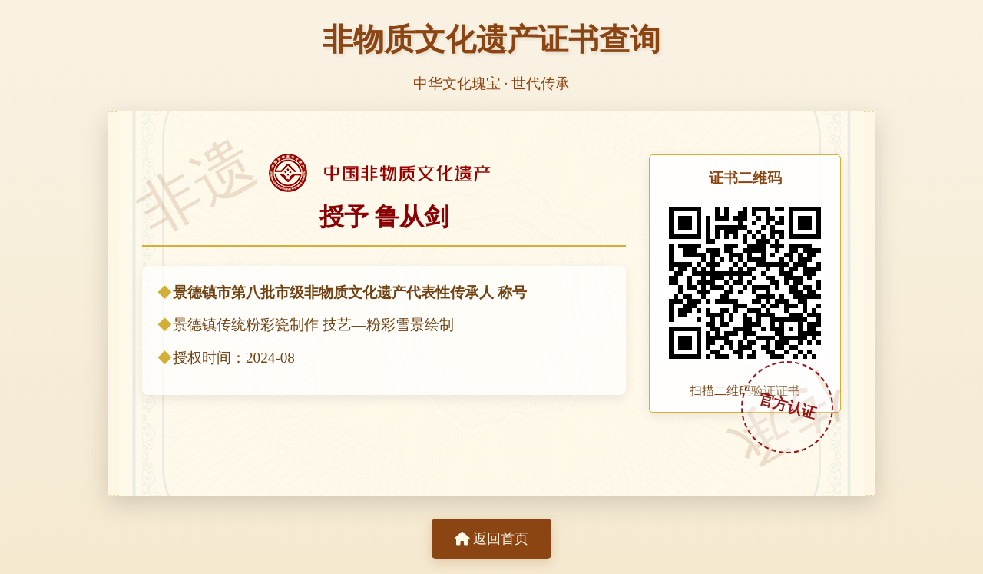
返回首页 (491, 538)
